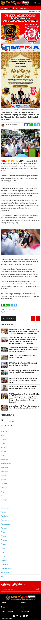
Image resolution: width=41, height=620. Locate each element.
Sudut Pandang (6, 568)
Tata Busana (5, 572)
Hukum (3, 452)
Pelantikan (4, 504)
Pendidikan (5, 516)
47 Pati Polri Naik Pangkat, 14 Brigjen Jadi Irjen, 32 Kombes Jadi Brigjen (23, 364)
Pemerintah (5, 508)
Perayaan (4, 528)
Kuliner (3, 480)
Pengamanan (5, 524)
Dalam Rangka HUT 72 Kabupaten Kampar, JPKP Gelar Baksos (23, 356)
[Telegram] (35, 124)
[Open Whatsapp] (27, 616)
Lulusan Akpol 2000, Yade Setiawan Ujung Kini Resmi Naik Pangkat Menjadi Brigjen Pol (24, 407)
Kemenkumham (6, 464)
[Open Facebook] (14, 616)
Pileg (3, 532)
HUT (2, 456)
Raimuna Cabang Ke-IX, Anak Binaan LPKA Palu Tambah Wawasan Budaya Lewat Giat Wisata (23, 380)
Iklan (22, 607)
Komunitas (4, 472)
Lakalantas (4, 484)
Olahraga (4, 500)
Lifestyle (4, 488)
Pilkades (4, 540)
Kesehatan (4, 468)
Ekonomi (4, 448)
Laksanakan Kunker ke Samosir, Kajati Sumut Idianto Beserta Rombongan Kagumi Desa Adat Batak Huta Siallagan (24, 349)
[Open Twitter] (17, 616)
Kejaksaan (4, 460)
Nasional (4, 496)
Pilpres (3, 544)
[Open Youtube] (24, 616)
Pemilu (3, 512)
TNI (2, 576)
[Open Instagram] (20, 616)
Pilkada (3, 536)
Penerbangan (5, 520)
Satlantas (4, 560)
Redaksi (23, 602)
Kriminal (3, 476)
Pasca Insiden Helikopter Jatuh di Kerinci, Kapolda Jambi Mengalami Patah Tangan (23, 387)
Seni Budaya (5, 564)
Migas (3, 492)
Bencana (4, 431)
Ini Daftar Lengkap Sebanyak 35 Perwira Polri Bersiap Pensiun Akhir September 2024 (24, 372)
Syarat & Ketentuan (7, 611)
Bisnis (3, 435)
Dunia (3, 443)
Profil (3, 556)
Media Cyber (25, 611)
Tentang (3, 602)
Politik (3, 548)
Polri (2, 552)
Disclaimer (4, 607)
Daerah (6, 312)
